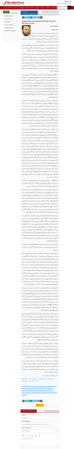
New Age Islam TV (30, 8)
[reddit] (36, 17)
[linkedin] (31, 17)
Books (37, 8)
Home (5, 8)
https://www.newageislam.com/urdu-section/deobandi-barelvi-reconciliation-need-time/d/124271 (39, 380)
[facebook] (23, 17)
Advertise (48, 8)
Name (23, 415)
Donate (42, 8)
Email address (26, 421)
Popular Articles (9, 27)
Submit (25, 447)
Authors (10, 8)
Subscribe (54, 8)
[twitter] (28, 17)
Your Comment (26, 428)
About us (15, 8)
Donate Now (40, 405)
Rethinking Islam (9, 16)
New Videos (8, 22)
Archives (21, 8)
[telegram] (33, 17)
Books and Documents (10, 30)
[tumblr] (41, 17)
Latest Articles (8, 19)
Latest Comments (9, 25)
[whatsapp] (26, 17)
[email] (39, 17)
